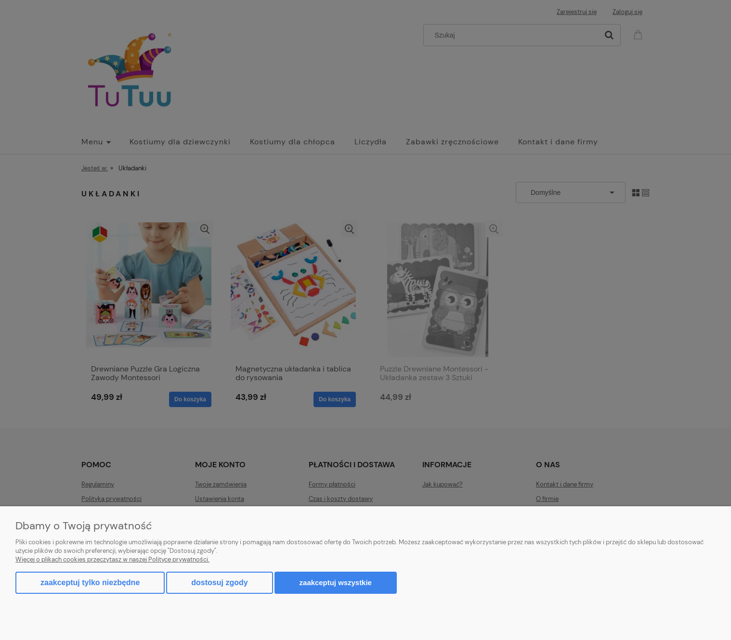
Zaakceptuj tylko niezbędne (90, 582)
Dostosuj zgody (219, 582)
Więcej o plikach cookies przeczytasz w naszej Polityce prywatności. (112, 559)
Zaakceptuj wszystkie (336, 582)
